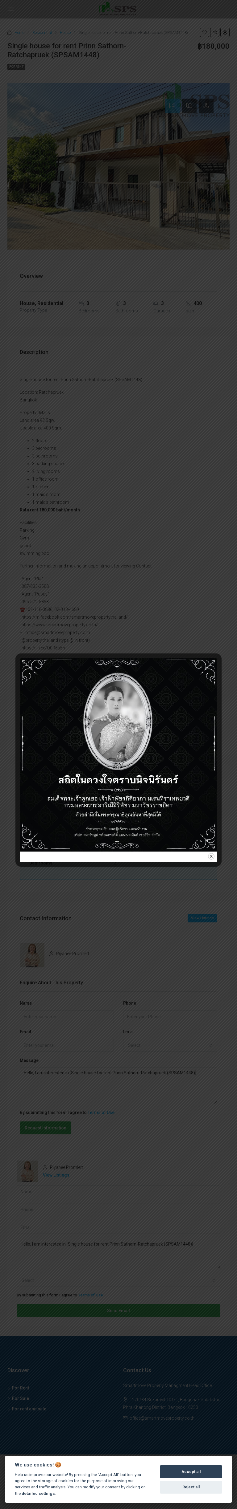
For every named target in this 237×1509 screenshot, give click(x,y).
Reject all (191, 1487)
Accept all (191, 1471)
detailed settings (38, 1493)
